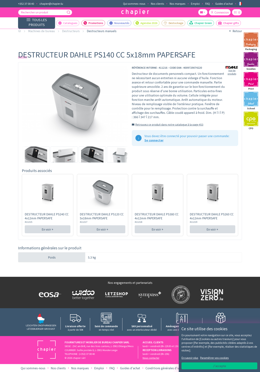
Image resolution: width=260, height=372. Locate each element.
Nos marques (177, 3)
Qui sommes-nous (134, 3)
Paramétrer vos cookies (214, 358)
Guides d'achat (224, 3)
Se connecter (154, 140)
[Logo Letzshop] (116, 294)
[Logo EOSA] (49, 294)
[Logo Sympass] (149, 295)
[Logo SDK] (180, 295)
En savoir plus (189, 358)
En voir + (47, 229)
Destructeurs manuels (101, 31)
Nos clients (157, 3)
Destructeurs (71, 31)
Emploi (195, 3)
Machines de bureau (41, 31)
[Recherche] (68, 12)
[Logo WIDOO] (82, 294)
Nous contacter (151, 358)
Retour (235, 31)
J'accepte (219, 366)
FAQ (207, 3)
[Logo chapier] (135, 12)
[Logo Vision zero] (211, 294)
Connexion (220, 12)
